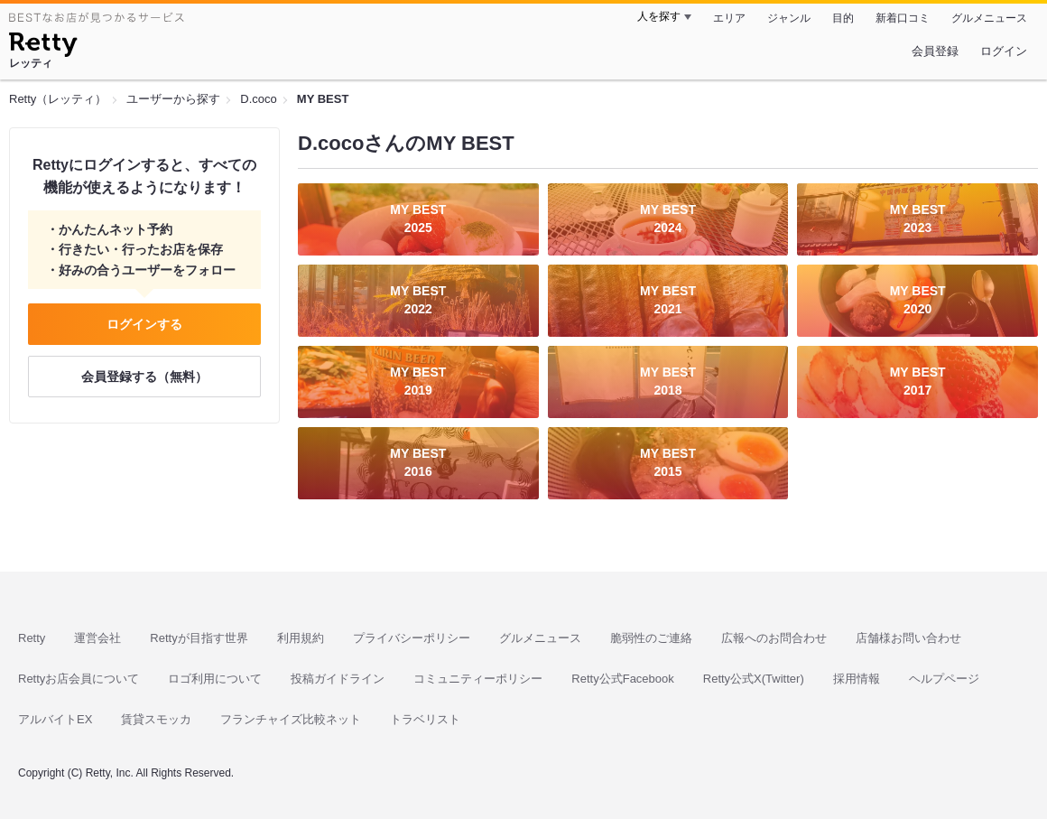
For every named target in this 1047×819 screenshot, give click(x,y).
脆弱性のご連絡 (651, 638)
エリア (729, 18)
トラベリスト (425, 719)
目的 (843, 18)
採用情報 (856, 678)
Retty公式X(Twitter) (753, 678)
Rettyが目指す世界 (198, 638)
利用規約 (300, 638)
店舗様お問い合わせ (908, 638)
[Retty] (43, 47)
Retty (31, 638)
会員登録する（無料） (144, 376)
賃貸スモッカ (156, 719)
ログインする (144, 324)
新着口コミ (903, 18)
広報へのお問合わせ (774, 638)
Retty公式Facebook (622, 678)
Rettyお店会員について (78, 678)
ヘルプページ (944, 678)
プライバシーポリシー (411, 638)
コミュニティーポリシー (477, 678)
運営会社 (97, 638)
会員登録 (935, 51)
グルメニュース (989, 18)
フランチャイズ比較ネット (290, 719)
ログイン (1003, 51)
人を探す (659, 16)
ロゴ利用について (215, 678)
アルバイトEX (55, 719)
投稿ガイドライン (338, 678)
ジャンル (789, 18)
